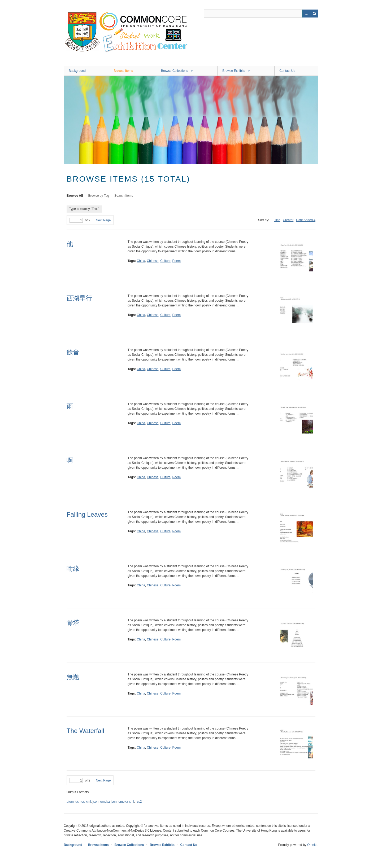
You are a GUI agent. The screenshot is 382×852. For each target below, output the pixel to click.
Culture (165, 261)
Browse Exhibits (233, 71)
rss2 (139, 801)
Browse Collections (174, 71)
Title (277, 220)
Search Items (123, 195)
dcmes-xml (83, 801)
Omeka (312, 845)
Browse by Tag (98, 195)
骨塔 (73, 622)
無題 (73, 676)
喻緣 (73, 568)
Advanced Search (306, 13)
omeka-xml (126, 801)
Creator (288, 220)
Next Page (103, 220)
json (95, 801)
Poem (176, 261)
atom (70, 801)
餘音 (73, 352)
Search (314, 13)
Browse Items (123, 71)
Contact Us (287, 71)
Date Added (304, 220)
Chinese (153, 261)
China (141, 261)
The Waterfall (85, 730)
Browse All (75, 195)
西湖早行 (79, 298)
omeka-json (108, 801)
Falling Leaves (87, 514)
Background (77, 71)
